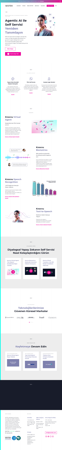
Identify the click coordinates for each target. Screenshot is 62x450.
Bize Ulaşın (10, 49)
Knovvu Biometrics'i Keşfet (42, 168)
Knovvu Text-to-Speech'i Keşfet (43, 224)
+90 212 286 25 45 (31, 434)
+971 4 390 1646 (48, 420)
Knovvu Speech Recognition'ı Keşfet (12, 197)
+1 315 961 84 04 (30, 420)
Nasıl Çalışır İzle (13, 54)
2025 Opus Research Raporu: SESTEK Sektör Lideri (31, 1)
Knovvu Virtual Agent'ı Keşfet (12, 136)
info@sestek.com (51, 432)
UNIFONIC (12, 431)
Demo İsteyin (50, 5)
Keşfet (12, 94)
